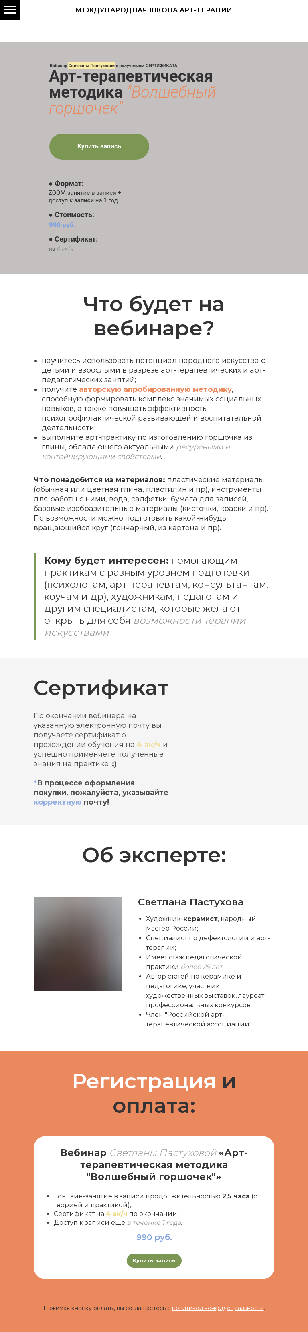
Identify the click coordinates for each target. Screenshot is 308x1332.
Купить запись (99, 146)
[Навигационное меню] (10, 10)
